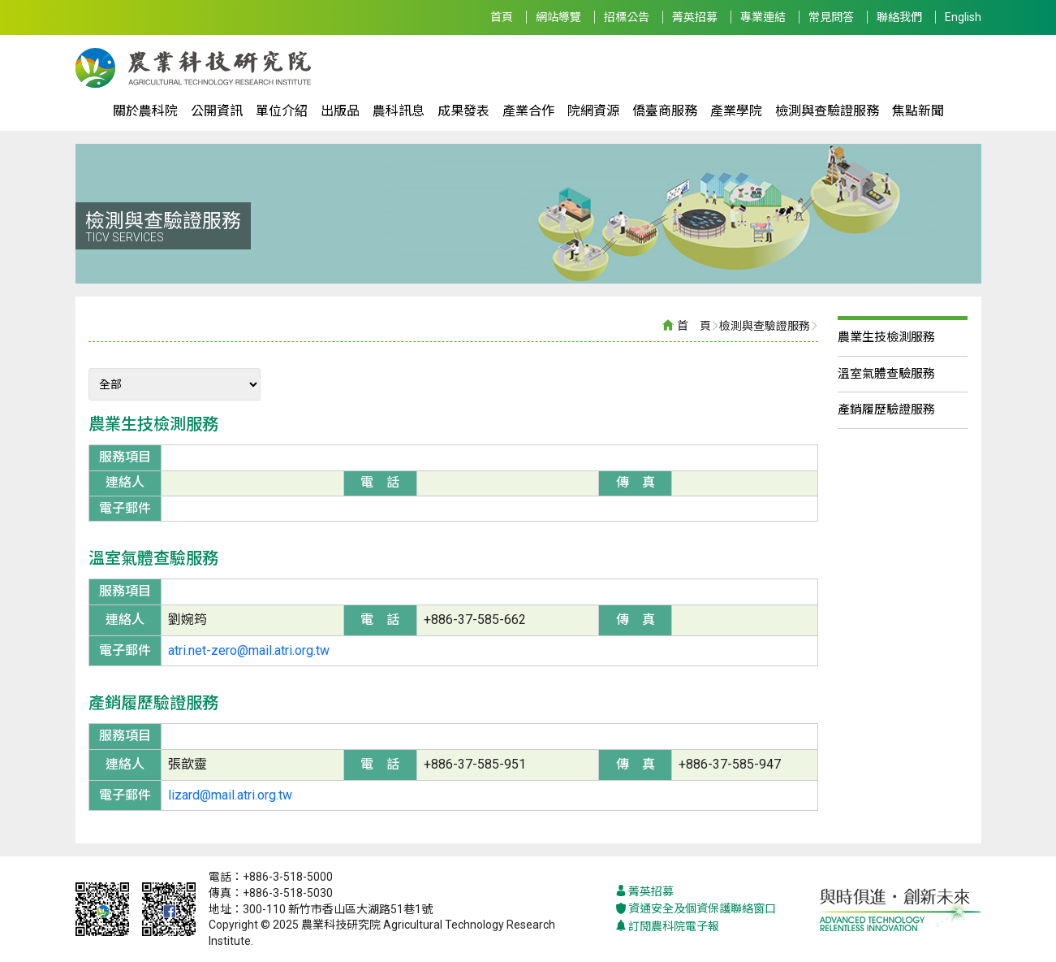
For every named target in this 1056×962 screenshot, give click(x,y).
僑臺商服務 (664, 111)
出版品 (340, 111)
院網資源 (593, 111)
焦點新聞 (918, 111)
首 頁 (694, 325)
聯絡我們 (899, 17)
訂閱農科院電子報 (667, 927)
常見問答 (831, 17)
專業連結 (763, 17)
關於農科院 (145, 111)
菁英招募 (695, 17)
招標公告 (626, 17)
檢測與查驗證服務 (827, 111)
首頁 (501, 17)
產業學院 (736, 111)
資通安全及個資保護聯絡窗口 (695, 909)
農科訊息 (399, 111)
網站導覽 (558, 17)
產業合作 (528, 111)
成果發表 (463, 111)
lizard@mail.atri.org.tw (230, 795)
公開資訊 (217, 111)
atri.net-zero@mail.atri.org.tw (249, 650)
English (963, 17)
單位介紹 (282, 111)
